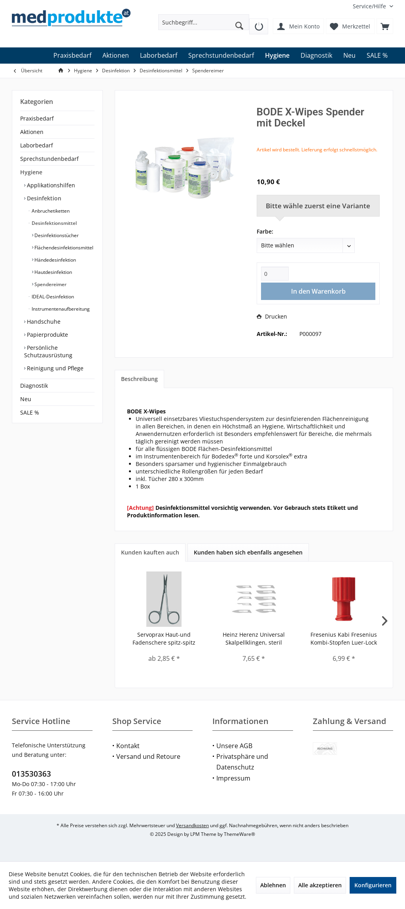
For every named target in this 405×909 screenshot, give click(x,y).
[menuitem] (370, 6)
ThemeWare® (239, 834)
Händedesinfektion (54, 259)
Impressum (233, 778)
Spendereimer (49, 284)
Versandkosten (192, 825)
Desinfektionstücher (56, 235)
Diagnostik (34, 385)
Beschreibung (139, 379)
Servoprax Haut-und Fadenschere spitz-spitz (163, 638)
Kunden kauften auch (150, 552)
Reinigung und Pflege (54, 368)
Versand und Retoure (148, 756)
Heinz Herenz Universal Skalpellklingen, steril (254, 638)
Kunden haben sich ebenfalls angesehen (248, 552)
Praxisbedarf (37, 118)
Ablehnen (273, 885)
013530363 (31, 774)
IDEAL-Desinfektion (52, 296)
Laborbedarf (36, 145)
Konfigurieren (373, 885)
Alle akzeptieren (320, 885)
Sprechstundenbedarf (49, 158)
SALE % (29, 412)
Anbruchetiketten (50, 210)
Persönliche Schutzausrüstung (48, 351)
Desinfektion (43, 198)
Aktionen (32, 132)
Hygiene (31, 172)
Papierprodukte (46, 334)
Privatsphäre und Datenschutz (242, 761)
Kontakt (128, 745)
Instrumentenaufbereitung (60, 309)
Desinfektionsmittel (53, 223)
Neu (25, 399)
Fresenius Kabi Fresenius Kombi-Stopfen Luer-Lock (343, 638)
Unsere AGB (234, 745)
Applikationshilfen (50, 185)
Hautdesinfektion (52, 272)
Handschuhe (43, 321)
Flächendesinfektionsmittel (63, 247)
